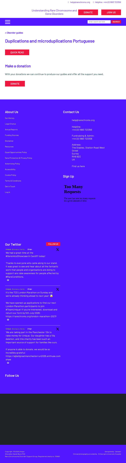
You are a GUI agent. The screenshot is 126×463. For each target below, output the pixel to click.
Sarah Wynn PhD (19, 454)
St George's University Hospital (109, 454)
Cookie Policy (10, 175)
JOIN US (111, 12)
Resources (9, 146)
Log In (7, 192)
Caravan (118, 451)
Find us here (78, 166)
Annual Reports (11, 129)
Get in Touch (10, 186)
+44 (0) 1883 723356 (112, 2)
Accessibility (10, 169)
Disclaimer (9, 141)
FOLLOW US (53, 244)
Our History (9, 118)
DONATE (88, 12)
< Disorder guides (14, 32)
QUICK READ (17, 52)
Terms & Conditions (13, 181)
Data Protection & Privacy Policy (18, 158)
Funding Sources (12, 135)
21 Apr (29, 329)
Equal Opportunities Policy (16, 152)
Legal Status (10, 124)
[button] (7, 21)
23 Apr (29, 249)
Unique (8, 249)
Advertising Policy (12, 163)
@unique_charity (18, 249)
